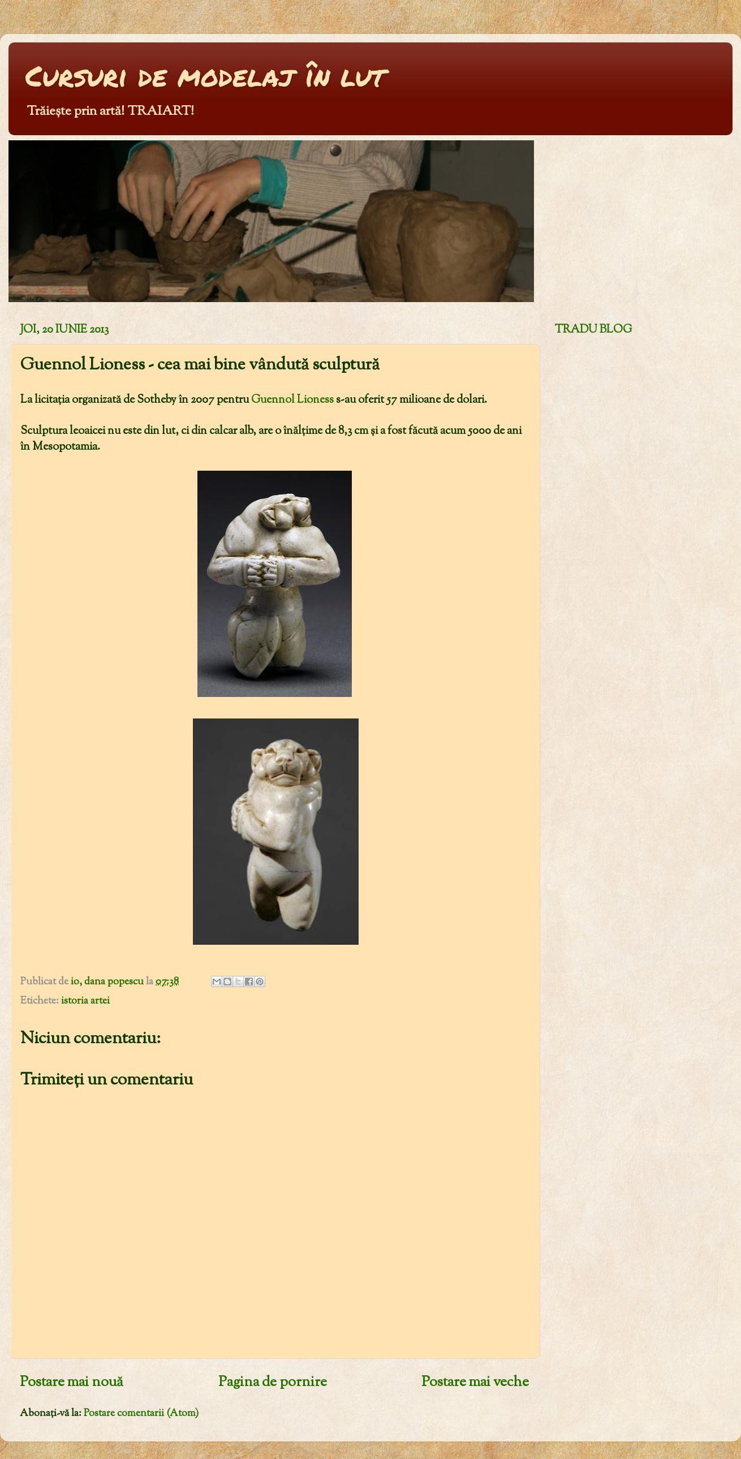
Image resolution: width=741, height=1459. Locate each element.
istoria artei (85, 1001)
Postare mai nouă (71, 1382)
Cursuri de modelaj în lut (205, 75)
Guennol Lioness (293, 400)
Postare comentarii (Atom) (141, 1413)
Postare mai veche (475, 1382)
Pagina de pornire (272, 1382)
